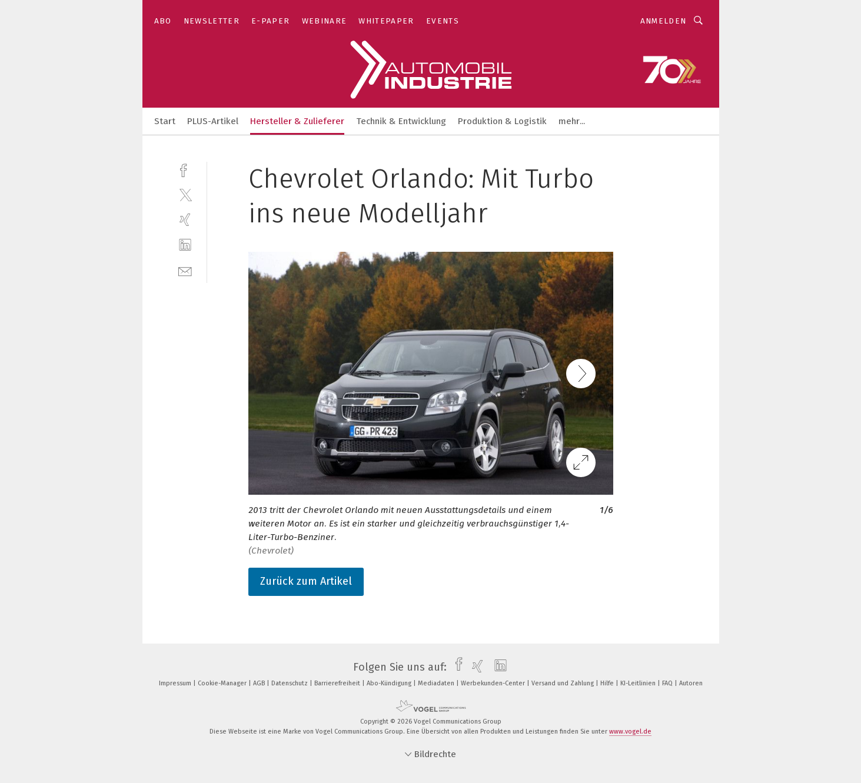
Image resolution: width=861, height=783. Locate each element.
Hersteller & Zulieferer (297, 121)
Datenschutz (290, 683)
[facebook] (185, 169)
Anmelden (663, 21)
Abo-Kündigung (390, 683)
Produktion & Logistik (502, 121)
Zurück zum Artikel (306, 581)
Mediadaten (437, 683)
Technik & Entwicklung (401, 121)
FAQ (668, 683)
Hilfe (608, 683)
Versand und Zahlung (563, 683)
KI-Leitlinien (638, 683)
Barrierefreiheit (338, 683)
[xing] (185, 219)
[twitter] (185, 194)
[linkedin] (185, 245)
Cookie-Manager (223, 683)
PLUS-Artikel (212, 121)
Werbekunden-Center (494, 683)
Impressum (176, 683)
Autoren (691, 683)
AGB (260, 683)
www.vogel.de (630, 731)
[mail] (185, 270)
